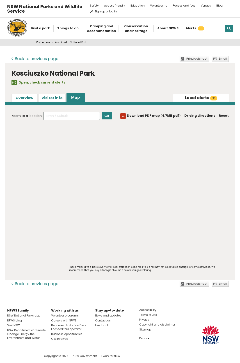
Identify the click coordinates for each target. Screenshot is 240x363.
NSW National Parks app (23, 315)
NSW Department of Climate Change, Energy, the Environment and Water (26, 334)
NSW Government (85, 356)
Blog (219, 5)
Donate (144, 338)
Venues (206, 5)
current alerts (53, 82)
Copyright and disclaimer (157, 324)
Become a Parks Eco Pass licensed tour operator (68, 327)
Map (75, 97)
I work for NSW (110, 356)
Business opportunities (66, 334)
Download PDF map (154, 115)
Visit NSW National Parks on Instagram (21, 356)
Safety (94, 5)
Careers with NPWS (64, 320)
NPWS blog (14, 320)
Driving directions (199, 115)
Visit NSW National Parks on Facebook (11, 356)
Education (137, 5)
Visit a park (43, 42)
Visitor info (52, 97)
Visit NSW (13, 325)
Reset (224, 115)
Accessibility (147, 310)
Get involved (59, 339)
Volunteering (158, 5)
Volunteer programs (65, 315)
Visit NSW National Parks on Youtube (31, 356)
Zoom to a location (26, 116)
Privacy (144, 319)
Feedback (102, 325)
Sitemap (145, 329)
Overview (24, 97)
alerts (201, 97)
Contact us (103, 320)
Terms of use (148, 315)
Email (223, 58)
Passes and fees (184, 5)
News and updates (108, 315)
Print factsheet (196, 58)
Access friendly (114, 5)
